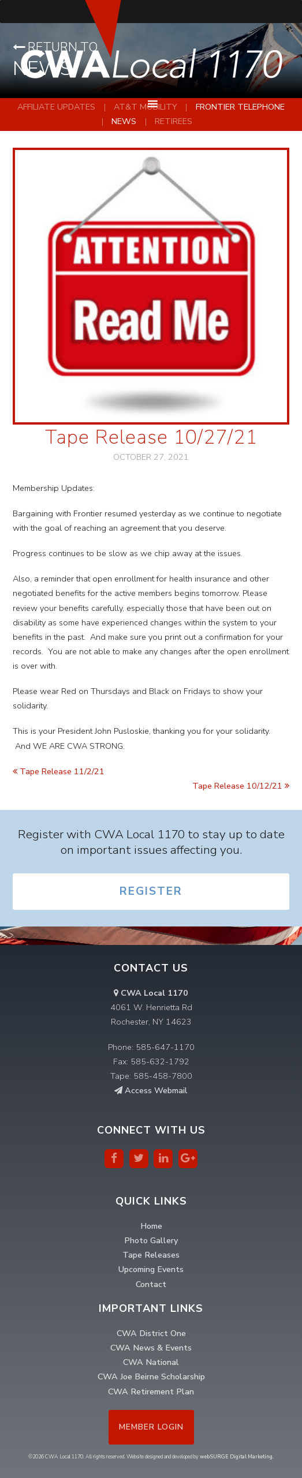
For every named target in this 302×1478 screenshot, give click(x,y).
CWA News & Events (151, 1347)
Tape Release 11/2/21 (59, 771)
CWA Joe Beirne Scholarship (151, 1376)
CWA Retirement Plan (151, 1391)
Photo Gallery (151, 1240)
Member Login (151, 1426)
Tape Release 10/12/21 (240, 785)
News (123, 121)
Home (151, 1226)
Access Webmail (151, 1090)
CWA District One (151, 1333)
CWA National (151, 1362)
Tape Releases (151, 1255)
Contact (151, 1284)
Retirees (173, 121)
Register (151, 891)
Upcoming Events (151, 1269)
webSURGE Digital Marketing (236, 1456)
